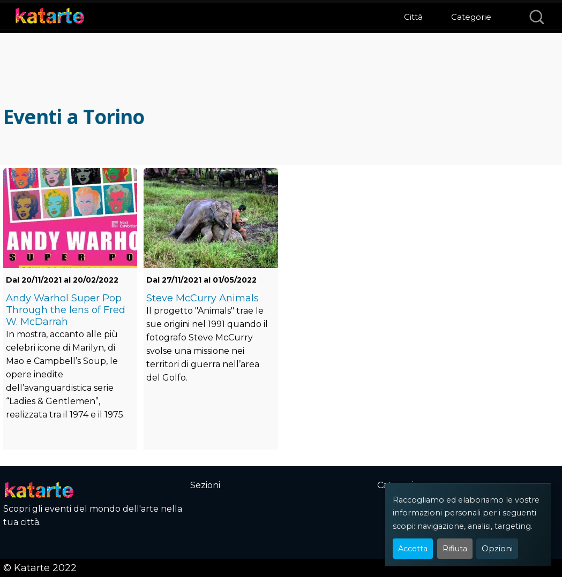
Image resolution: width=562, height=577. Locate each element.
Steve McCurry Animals (202, 298)
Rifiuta (455, 548)
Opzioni (497, 548)
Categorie (471, 17)
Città (413, 17)
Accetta (413, 548)
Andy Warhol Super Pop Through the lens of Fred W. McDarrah (65, 310)
